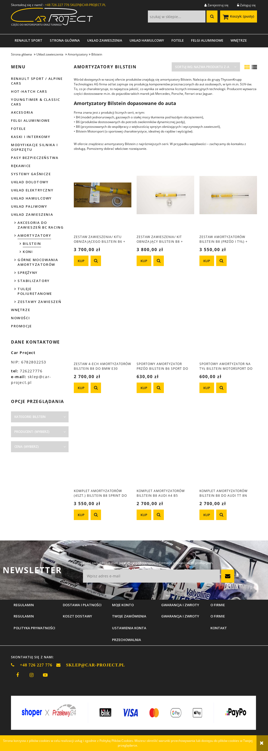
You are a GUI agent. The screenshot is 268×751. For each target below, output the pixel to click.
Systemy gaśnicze (31, 174)
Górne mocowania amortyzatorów (38, 262)
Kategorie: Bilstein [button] (30, 417)
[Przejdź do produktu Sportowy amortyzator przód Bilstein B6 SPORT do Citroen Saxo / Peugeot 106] (165, 321)
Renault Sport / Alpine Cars (37, 81)
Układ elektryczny (32, 190)
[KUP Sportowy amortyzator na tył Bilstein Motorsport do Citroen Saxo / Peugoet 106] (206, 388)
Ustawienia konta (129, 628)
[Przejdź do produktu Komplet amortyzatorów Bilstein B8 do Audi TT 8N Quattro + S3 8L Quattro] (228, 448)
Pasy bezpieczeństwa (34, 157)
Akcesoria (22, 112)
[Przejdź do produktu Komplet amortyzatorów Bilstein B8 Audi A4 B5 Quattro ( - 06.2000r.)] (165, 448)
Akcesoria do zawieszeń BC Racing (41, 225)
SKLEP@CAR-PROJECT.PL (88, 5)
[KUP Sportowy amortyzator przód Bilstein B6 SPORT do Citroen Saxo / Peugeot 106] (144, 388)
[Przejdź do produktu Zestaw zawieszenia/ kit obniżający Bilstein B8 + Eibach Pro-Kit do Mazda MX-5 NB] (165, 194)
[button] (96, 261)
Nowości (20, 318)
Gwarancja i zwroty (180, 616)
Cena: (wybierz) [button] (26, 446)
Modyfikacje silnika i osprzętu (34, 147)
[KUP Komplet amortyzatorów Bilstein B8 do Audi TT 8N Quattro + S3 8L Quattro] (206, 515)
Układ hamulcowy (31, 198)
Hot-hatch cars (29, 91)
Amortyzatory (34, 235)
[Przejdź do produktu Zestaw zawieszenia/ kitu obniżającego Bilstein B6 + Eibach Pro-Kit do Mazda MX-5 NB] (102, 194)
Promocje (21, 326)
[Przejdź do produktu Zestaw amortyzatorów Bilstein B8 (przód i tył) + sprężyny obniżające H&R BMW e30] (228, 194)
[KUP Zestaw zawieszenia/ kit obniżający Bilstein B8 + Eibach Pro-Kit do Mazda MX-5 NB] (144, 261)
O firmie (217, 616)
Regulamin (24, 616)
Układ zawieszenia (32, 214)
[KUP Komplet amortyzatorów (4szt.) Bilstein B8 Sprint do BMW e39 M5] (81, 515)
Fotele (18, 128)
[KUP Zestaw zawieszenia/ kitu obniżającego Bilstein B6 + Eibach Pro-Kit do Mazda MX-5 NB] (81, 261)
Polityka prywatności (34, 628)
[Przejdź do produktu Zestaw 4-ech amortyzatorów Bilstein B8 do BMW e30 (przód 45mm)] (102, 321)
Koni (28, 251)
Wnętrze (20, 309)
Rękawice (21, 165)
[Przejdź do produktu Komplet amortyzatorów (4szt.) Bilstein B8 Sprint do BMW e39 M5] (102, 448)
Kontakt (218, 628)
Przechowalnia (126, 639)
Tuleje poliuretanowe (35, 291)
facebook (17, 675)
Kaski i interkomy (30, 136)
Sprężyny (28, 272)
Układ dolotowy (29, 182)
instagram (31, 675)
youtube (45, 675)
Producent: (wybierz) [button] (31, 431)
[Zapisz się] (227, 576)
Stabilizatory (34, 280)
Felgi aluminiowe (30, 120)
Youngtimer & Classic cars (35, 102)
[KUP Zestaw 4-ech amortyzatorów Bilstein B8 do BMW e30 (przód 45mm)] (81, 388)
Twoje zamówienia (129, 616)
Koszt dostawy (77, 616)
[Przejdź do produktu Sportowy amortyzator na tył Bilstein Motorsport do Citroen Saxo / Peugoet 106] (228, 321)
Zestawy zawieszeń (39, 301)
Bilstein (32, 243)
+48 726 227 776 (57, 5)
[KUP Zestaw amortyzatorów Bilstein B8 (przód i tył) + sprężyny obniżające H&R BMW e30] (206, 261)
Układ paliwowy (29, 206)
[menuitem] (28, 40)
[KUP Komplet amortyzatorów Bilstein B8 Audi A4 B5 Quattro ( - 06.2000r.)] (144, 515)
